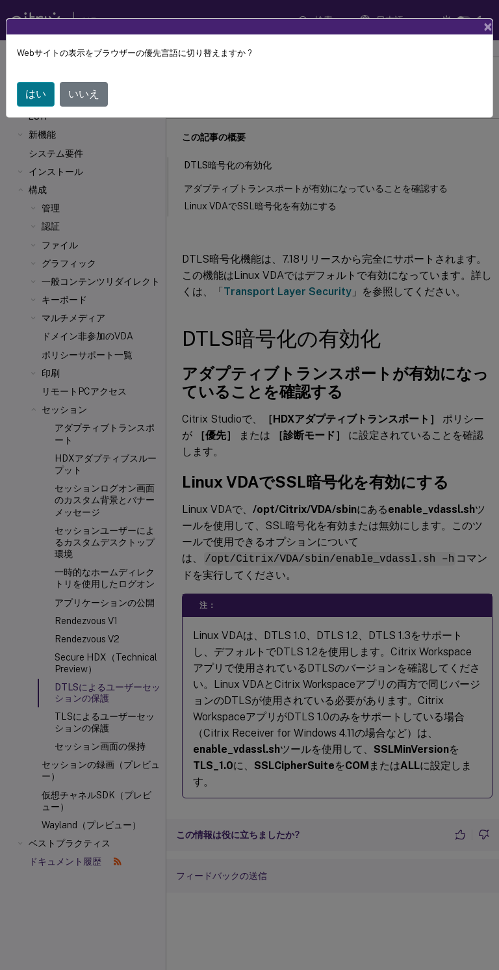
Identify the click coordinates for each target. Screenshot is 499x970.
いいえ (83, 94)
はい (35, 94)
